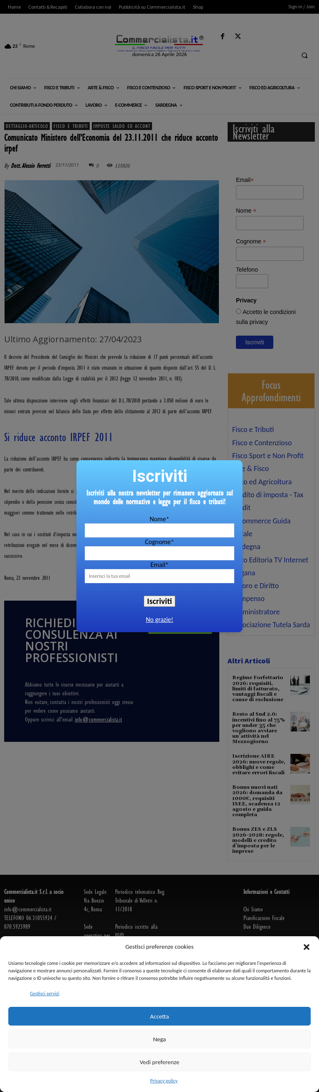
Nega (159, 1039)
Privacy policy (164, 1081)
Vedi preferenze (159, 1062)
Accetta (159, 1016)
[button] (306, 947)
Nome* (159, 519)
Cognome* (159, 542)
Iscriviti (159, 601)
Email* (159, 565)
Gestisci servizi (44, 993)
